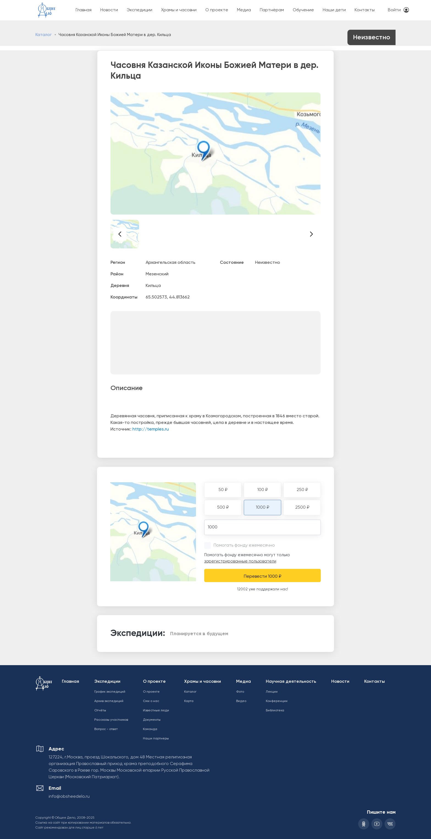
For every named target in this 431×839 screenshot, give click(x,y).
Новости (109, 10)
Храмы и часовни (179, 10)
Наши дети (334, 10)
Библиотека (275, 710)
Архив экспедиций (108, 701)
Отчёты (100, 710)
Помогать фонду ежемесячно (244, 545)
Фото (240, 691)
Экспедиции (139, 10)
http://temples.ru (150, 429)
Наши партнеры (156, 738)
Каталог (43, 35)
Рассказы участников (111, 720)
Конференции (277, 701)
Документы (152, 720)
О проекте (216, 10)
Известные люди (156, 710)
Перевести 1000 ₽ (262, 576)
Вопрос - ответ (106, 729)
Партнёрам (272, 10)
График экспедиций (109, 691)
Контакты (365, 10)
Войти (394, 10)
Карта (189, 701)
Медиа (244, 10)
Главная (84, 10)
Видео (241, 701)
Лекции (272, 691)
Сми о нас (151, 701)
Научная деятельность (291, 681)
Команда (150, 729)
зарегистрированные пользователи (240, 561)
